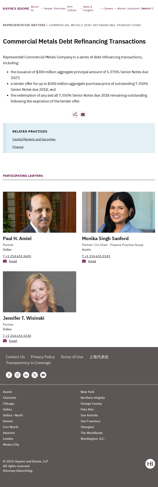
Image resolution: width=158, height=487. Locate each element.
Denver (8, 421)
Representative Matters (24, 25)
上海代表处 (99, 356)
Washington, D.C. (93, 439)
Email (13, 261)
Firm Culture (71, 8)
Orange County (91, 403)
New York (87, 392)
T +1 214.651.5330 (17, 336)
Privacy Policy (43, 356)
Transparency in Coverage (28, 362)
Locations (133, 8)
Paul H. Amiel (17, 238)
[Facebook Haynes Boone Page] (9, 375)
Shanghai (87, 427)
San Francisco (91, 421)
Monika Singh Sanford (105, 238)
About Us (35, 8)
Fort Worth (10, 427)
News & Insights (88, 8)
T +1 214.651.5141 (96, 256)
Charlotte (9, 398)
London (8, 439)
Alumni (121, 8)
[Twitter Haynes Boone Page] (35, 375)
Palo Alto (87, 409)
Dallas (7, 249)
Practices (60, 8)
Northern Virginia (93, 398)
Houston (9, 433)
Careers (108, 8)
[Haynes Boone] (16, 8)
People (48, 8)
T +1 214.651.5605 (17, 256)
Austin (86, 249)
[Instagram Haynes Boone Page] (17, 375)
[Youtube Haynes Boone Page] (43, 375)
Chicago (8, 403)
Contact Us (15, 356)
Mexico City (11, 444)
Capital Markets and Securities (34, 139)
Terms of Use (72, 356)
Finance (18, 147)
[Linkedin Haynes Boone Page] (26, 375)
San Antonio (89, 415)
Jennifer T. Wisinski (23, 318)
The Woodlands (92, 433)
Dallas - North (13, 415)
